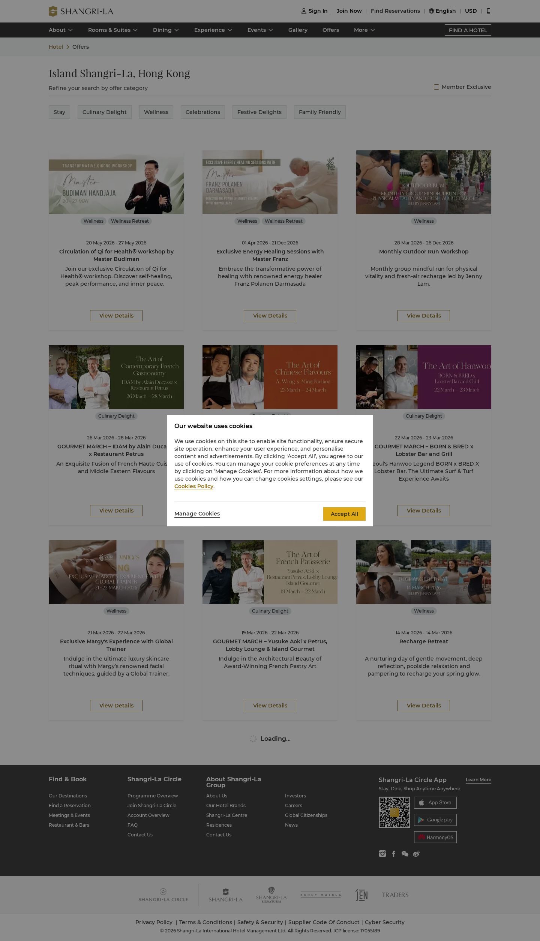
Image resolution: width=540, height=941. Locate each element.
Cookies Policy (193, 486)
